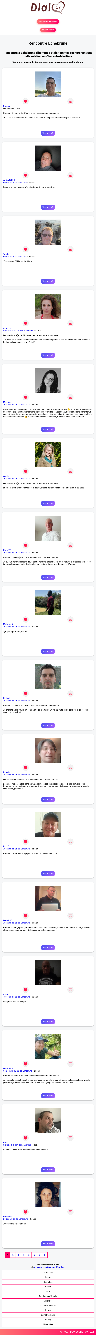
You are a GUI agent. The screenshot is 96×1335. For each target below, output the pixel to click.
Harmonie (7, 1216)
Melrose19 (8, 624)
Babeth (6, 772)
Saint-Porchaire (48, 1315)
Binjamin (7, 698)
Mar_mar (7, 402)
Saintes (48, 1277)
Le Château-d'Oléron (48, 1305)
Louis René (8, 1068)
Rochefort (48, 1282)
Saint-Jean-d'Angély (48, 1296)
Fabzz (5, 1142)
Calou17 (7, 994)
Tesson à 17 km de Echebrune (16, 997)
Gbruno (6, 106)
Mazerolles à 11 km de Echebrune (18, 330)
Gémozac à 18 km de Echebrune (17, 1071)
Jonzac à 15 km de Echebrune (16, 404)
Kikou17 (7, 550)
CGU (66, 1332)
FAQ (60, 1332)
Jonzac (48, 1310)
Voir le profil (47, 133)
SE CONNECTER (48, 30)
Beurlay (48, 1319)
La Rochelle (48, 1272)
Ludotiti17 (7, 920)
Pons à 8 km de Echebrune (15, 182)
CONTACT (89, 1332)
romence (7, 328)
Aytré (48, 1291)
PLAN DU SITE (76, 1332)
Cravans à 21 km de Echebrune (17, 1145)
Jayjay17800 (9, 180)
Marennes (48, 1301)
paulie (6, 476)
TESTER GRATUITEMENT (48, 22)
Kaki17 (6, 846)
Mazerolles (48, 1324)
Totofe (6, 254)
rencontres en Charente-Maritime (49, 1267)
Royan (48, 1287)
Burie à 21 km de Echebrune (15, 1219)
